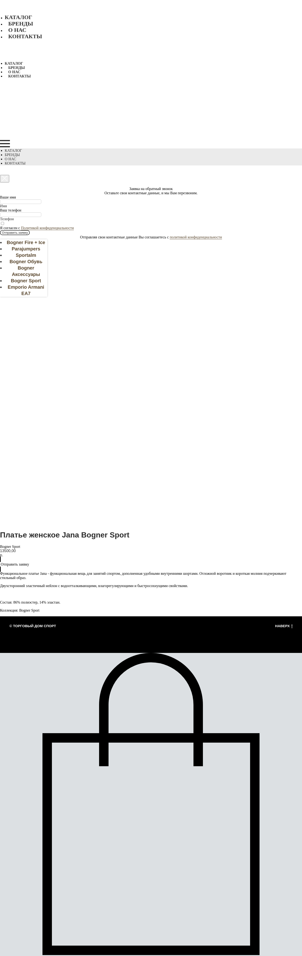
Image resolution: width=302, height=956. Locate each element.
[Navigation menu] (5, 144)
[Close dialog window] (4, 178)
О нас (17, 30)
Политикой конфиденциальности (47, 228)
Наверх (284, 626)
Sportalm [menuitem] (26, 255)
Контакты (25, 36)
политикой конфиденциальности (196, 237)
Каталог (18, 17)
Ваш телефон (10, 210)
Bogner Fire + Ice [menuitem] (26, 242)
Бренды (20, 24)
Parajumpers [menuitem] (26, 248)
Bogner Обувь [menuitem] (26, 261)
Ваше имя (8, 197)
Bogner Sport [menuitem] (26, 280)
